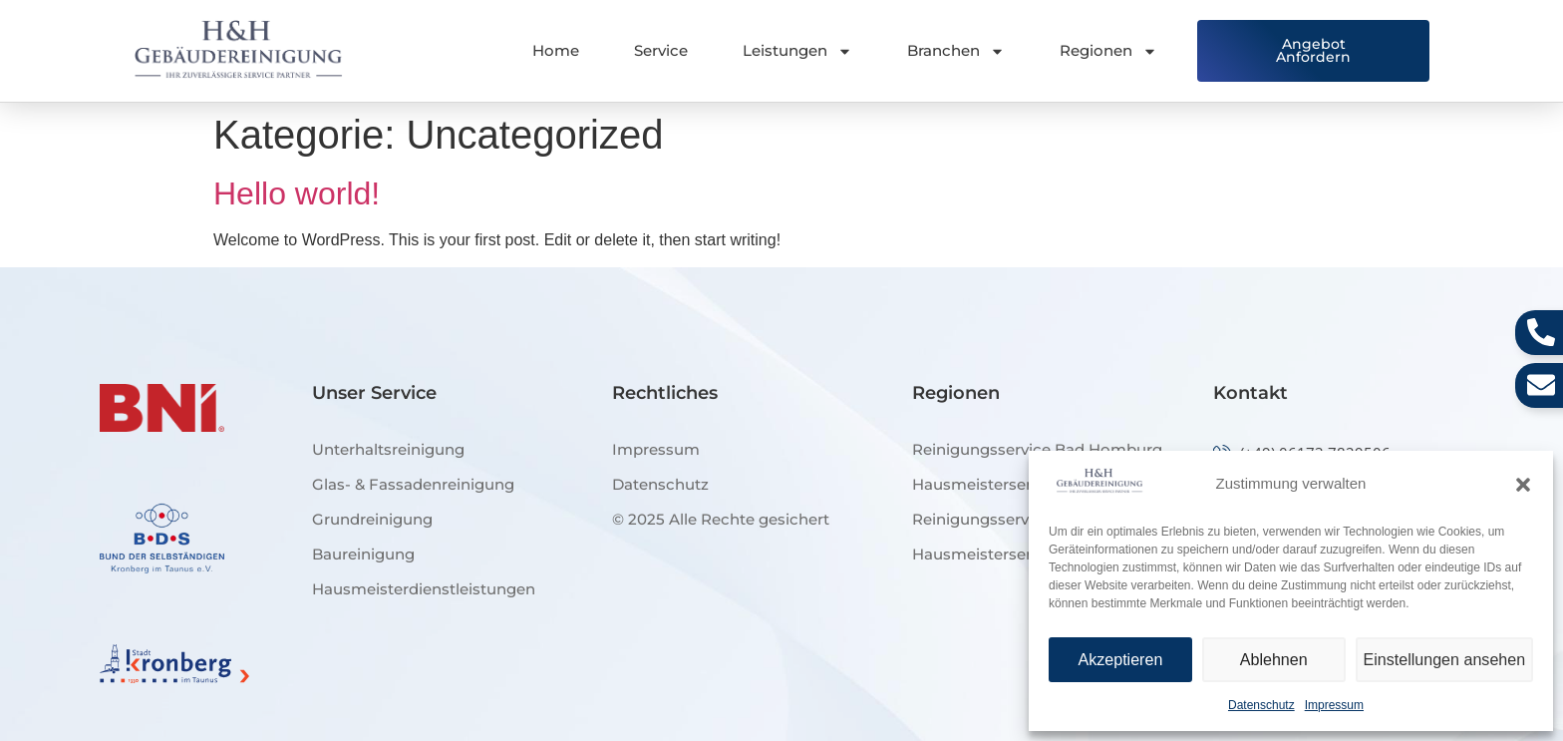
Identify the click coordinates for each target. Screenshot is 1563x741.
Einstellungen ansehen (1446, 659)
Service (661, 50)
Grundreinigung (372, 519)
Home (555, 50)
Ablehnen (1276, 659)
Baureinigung (363, 554)
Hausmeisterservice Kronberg (1024, 554)
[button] (1523, 485)
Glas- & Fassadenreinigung (413, 484)
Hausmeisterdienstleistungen (423, 588)
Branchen (956, 51)
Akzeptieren (1121, 659)
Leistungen (797, 51)
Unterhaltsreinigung (388, 449)
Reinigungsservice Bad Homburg (1037, 449)
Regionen (1108, 51)
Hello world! (296, 193)
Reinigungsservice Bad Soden (1024, 519)
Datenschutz (1261, 705)
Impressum (1334, 705)
